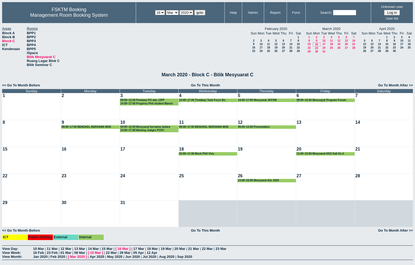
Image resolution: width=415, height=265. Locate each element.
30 (316, 51)
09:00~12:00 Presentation (254, 126)
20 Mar (179, 249)
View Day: (10, 249)
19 (275, 47)
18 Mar (152, 249)
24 (261, 51)
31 (323, 51)
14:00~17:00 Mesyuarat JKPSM (257, 100)
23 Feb (52, 253)
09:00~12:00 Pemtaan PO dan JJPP (142, 100)
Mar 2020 (77, 257)
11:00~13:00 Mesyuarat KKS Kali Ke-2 (320, 153)
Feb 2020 (58, 257)
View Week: (11, 253)
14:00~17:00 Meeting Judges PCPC (142, 130)
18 (268, 47)
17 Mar (138, 249)
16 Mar (123, 249)
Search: (326, 13)
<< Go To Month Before (21, 85)
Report (275, 13)
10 (261, 44)
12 (275, 44)
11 (268, 44)
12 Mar (66, 249)
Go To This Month (205, 85)
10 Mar (38, 249)
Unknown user (392, 7)
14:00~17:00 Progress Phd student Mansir (146, 103)
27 (283, 51)
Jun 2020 (132, 257)
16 (253, 47)
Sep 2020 (184, 257)
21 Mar (193, 249)
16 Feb (38, 253)
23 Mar (220, 249)
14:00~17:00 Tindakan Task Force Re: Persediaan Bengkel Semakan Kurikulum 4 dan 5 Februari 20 (206, 100)
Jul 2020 (149, 257)
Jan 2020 (40, 257)
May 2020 (115, 257)
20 (283, 47)
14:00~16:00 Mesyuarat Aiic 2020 (258, 180)
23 (253, 51)
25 (268, 51)
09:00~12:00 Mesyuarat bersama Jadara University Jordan (145, 127)
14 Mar (93, 249)
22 (298, 47)
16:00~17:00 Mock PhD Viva (196, 153)
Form (296, 13)
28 (290, 51)
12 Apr (152, 253)
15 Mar (107, 249)
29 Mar (125, 253)
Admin (253, 13)
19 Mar (166, 249)
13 (283, 44)
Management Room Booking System (69, 15)
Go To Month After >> (395, 85)
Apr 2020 (97, 257)
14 (290, 44)
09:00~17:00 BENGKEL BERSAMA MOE (86, 126)
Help (233, 13)
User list (392, 18)
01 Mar (66, 253)
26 (275, 51)
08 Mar (79, 253)
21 (290, 47)
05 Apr (138, 253)
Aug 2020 (166, 257)
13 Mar (79, 249)
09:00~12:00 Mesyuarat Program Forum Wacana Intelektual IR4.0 (321, 100)
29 (298, 51)
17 (261, 47)
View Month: (12, 257)
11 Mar (52, 249)
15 (298, 44)
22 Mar (207, 249)
